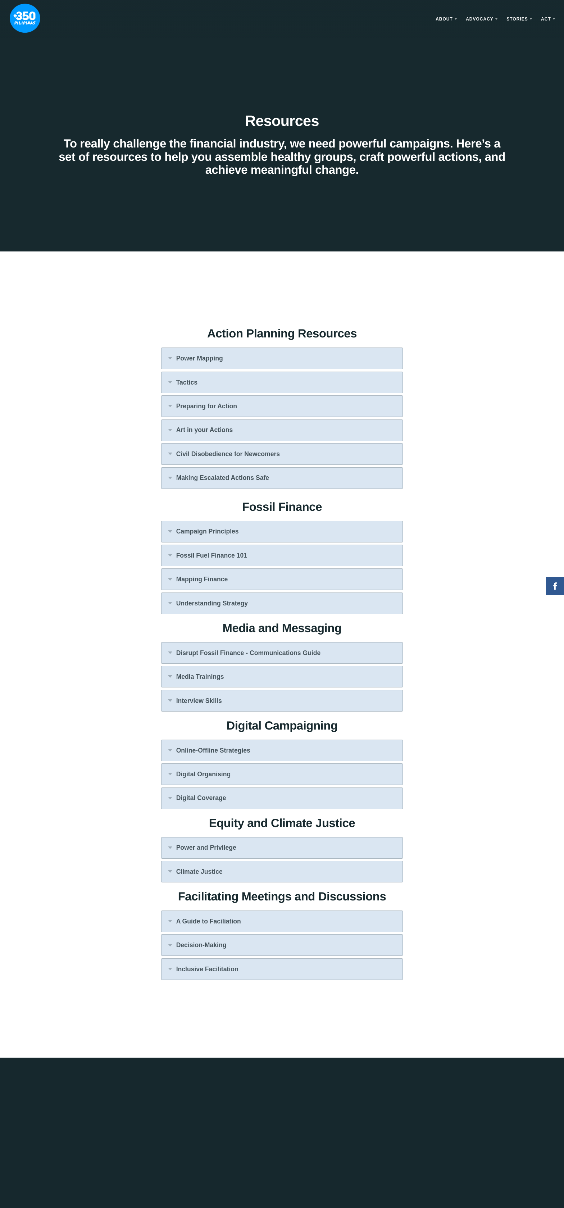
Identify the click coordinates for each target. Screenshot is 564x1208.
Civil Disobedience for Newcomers (228, 454)
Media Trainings (200, 676)
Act (546, 19)
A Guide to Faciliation (208, 921)
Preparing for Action (206, 406)
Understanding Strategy (212, 603)
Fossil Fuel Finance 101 (211, 555)
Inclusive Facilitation (207, 969)
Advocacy (480, 19)
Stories (517, 19)
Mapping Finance (202, 579)
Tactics (186, 382)
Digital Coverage (201, 797)
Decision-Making (201, 945)
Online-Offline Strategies (213, 750)
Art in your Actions (204, 429)
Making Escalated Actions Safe (222, 477)
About (444, 19)
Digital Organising (203, 774)
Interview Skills (199, 700)
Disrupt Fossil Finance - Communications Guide (248, 653)
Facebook (555, 586)
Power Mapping (199, 358)
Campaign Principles (207, 531)
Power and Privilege (206, 847)
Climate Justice (199, 871)
